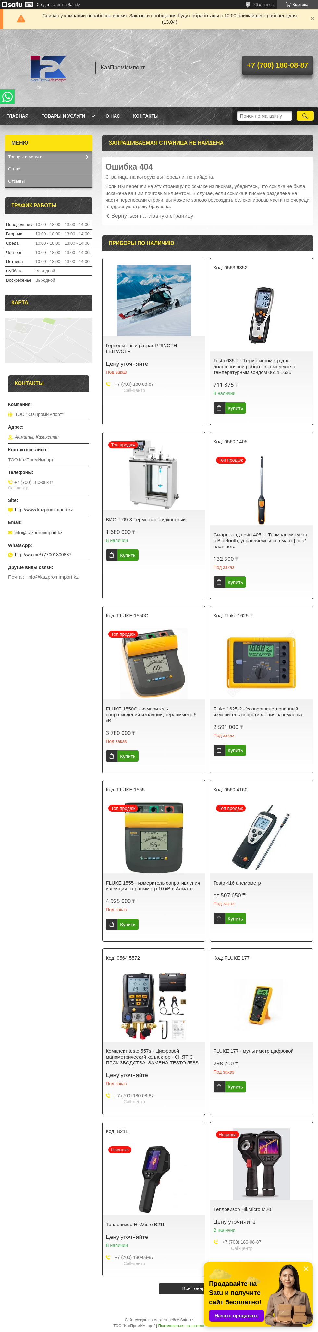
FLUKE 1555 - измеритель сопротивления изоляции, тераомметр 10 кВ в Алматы (153, 885)
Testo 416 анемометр (237, 883)
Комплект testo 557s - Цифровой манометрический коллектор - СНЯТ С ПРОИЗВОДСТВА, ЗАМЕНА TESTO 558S (152, 1056)
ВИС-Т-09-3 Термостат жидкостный (146, 519)
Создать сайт (49, 4)
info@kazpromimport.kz (38, 532)
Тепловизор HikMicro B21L (135, 1224)
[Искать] (305, 116)
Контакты (145, 116)
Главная (17, 116)
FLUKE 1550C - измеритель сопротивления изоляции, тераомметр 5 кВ (151, 714)
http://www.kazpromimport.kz (44, 509)
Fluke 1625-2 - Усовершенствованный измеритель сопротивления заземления (259, 711)
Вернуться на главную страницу (152, 216)
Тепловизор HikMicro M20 (242, 1209)
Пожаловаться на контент (181, 1326)
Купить (235, 408)
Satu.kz (186, 1320)
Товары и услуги (63, 116)
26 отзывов (263, 4)
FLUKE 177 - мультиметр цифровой (254, 1051)
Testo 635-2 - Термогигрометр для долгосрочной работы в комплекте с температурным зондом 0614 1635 (254, 366)
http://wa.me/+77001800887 (43, 554)
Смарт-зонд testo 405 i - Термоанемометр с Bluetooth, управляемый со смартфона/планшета (260, 540)
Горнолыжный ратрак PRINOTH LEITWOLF (141, 348)
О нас (112, 116)
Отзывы (16, 181)
